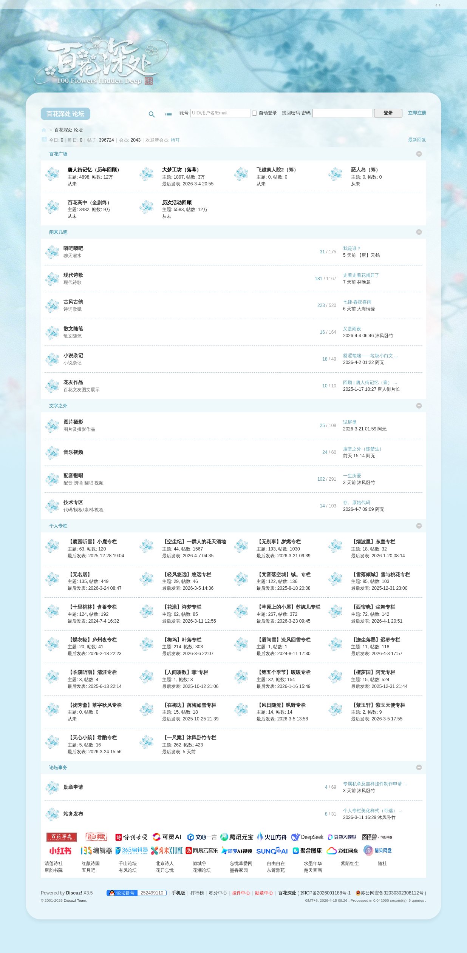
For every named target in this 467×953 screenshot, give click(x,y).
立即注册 (417, 113)
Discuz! (74, 893)
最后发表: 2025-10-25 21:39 (190, 719)
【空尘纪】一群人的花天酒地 (194, 541)
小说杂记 (73, 355)
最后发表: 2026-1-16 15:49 (284, 686)
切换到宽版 (438, 5)
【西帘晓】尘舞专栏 (373, 607)
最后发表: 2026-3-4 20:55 (187, 184)
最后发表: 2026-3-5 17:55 (376, 719)
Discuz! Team (74, 900)
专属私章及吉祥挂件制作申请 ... (375, 783)
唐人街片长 (388, 389)
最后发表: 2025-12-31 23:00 (379, 588)
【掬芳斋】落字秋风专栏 (95, 705)
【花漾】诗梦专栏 (181, 607)
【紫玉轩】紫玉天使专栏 (378, 705)
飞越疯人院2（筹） (277, 170)
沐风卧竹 (384, 335)
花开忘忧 (165, 870)
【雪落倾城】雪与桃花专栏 (380, 574)
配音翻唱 (73, 475)
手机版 (178, 893)
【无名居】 (80, 574)
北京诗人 (165, 863)
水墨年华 (313, 863)
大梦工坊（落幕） (181, 170)
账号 (184, 113)
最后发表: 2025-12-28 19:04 (96, 555)
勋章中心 (264, 893)
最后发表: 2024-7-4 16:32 (93, 621)
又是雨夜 (352, 329)
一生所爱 (352, 475)
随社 (382, 863)
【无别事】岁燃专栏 (279, 541)
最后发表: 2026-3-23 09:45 (284, 621)
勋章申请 (73, 787)
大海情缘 (366, 308)
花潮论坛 (202, 870)
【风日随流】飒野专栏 (281, 705)
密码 (306, 113)
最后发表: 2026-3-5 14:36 (187, 588)
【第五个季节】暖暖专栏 (284, 672)
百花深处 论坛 (65, 114)
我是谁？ (352, 248)
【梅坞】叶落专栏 (181, 640)
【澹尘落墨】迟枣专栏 (375, 640)
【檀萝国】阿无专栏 (373, 672)
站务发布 (73, 814)
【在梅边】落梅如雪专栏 (189, 705)
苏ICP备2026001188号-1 (325, 893)
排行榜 (197, 893)
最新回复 (417, 139)
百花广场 (56, 154)
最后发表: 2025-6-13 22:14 (95, 686)
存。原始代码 (356, 502)
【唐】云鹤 (368, 255)
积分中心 (218, 893)
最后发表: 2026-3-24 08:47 (95, 588)
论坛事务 (56, 767)
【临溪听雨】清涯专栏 (92, 672)
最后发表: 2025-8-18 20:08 (284, 588)
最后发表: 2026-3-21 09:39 (284, 555)
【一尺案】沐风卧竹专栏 (189, 737)
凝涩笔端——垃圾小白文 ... (370, 355)
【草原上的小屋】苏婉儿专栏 (288, 607)
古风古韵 (73, 302)
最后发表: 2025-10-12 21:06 (190, 686)
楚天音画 (313, 870)
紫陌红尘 (350, 863)
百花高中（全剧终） (90, 202)
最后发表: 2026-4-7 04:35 (187, 555)
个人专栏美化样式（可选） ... (372, 810)
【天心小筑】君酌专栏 (92, 737)
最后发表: (179, 751)
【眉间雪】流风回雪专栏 (284, 640)
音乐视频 (73, 452)
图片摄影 (73, 422)
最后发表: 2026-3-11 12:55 (189, 621)
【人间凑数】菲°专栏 (185, 672)
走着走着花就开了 (361, 275)
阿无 (379, 362)
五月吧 (88, 870)
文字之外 (56, 406)
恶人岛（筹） (365, 170)
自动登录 (264, 113)
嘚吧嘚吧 (73, 248)
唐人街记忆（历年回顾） (95, 170)
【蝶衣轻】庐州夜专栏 (92, 640)
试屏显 (350, 422)
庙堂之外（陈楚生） (363, 449)
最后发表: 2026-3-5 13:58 (282, 719)
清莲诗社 (54, 863)
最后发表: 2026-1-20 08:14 (378, 555)
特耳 (175, 140)
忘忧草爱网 (241, 863)
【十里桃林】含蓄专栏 (92, 607)
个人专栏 (56, 526)
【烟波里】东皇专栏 (373, 541)
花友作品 (73, 382)
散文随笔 (73, 329)
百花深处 (44, 130)
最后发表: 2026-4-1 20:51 (376, 621)
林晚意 (364, 282)
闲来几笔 (56, 232)
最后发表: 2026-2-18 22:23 (95, 653)
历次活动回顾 (177, 202)
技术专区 (73, 502)
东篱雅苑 (276, 870)
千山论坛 (128, 863)
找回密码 (291, 113)
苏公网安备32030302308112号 (389, 893)
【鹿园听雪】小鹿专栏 (92, 541)
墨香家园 (239, 870)
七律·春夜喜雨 (357, 302)
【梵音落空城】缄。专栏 (284, 574)
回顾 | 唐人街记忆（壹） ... (370, 382)
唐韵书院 (54, 870)
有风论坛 (128, 870)
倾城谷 (199, 863)
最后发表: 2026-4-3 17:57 (376, 653)
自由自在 (276, 863)
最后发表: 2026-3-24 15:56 (95, 751)
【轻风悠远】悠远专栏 (186, 574)
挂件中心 (241, 893)
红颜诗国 (91, 863)
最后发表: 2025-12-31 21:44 (379, 686)
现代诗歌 (73, 275)
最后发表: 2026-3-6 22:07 (187, 653)
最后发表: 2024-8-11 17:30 (284, 653)
